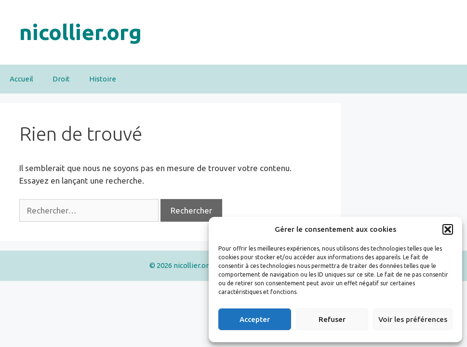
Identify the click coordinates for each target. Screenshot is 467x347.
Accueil (21, 79)
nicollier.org (80, 32)
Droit (61, 79)
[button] (448, 229)
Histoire (102, 79)
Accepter (255, 319)
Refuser (332, 319)
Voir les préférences (412, 319)
